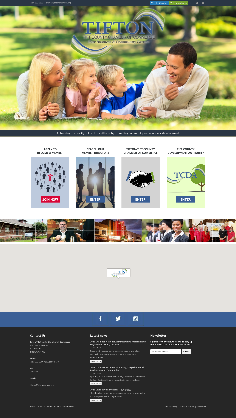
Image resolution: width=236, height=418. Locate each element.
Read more (96, 361)
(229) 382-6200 (36, 3)
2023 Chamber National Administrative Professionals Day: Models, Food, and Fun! (118, 343)
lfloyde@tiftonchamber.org (42, 385)
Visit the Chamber (159, 3)
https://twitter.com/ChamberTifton (197, 3)
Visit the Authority (179, 3)
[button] (118, 273)
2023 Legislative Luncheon (104, 389)
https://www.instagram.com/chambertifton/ (203, 3)
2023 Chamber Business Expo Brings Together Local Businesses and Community (117, 369)
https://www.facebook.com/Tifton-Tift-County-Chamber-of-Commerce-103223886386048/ (191, 3)
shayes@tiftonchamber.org (58, 3)
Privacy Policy (171, 406)
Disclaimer (201, 406)
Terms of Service (186, 406)
